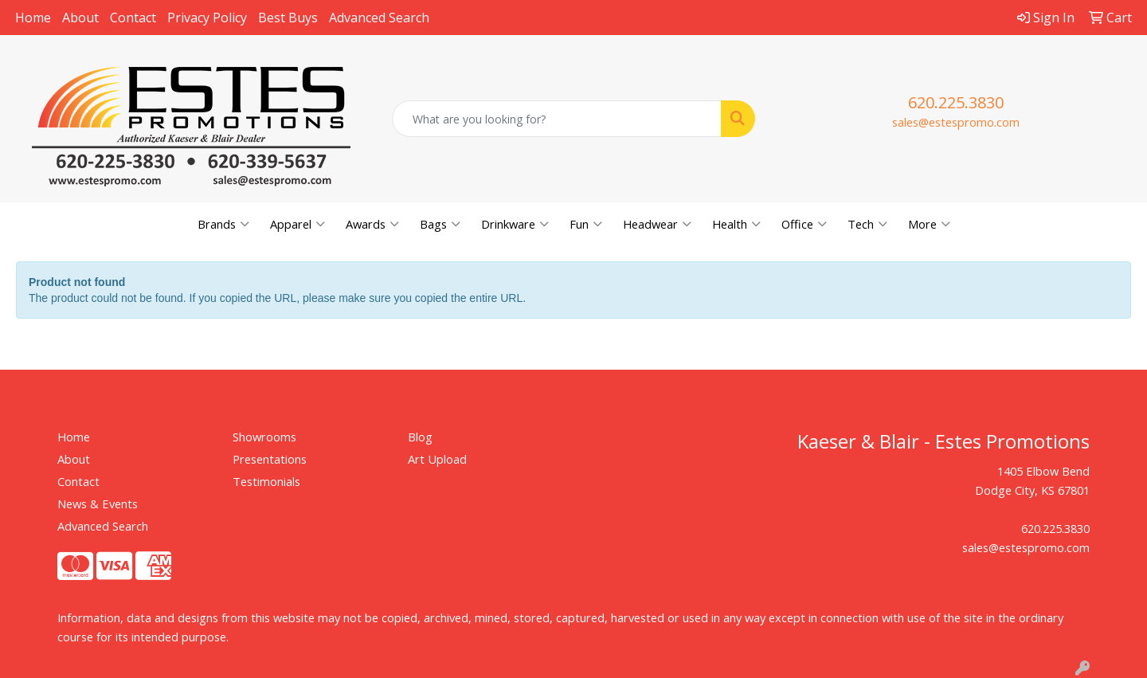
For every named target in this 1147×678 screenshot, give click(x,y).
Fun (586, 223)
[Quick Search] (557, 118)
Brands (223, 223)
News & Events (97, 503)
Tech (867, 223)
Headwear (657, 223)
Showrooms (264, 437)
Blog (420, 437)
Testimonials (266, 481)
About (80, 17)
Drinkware (515, 223)
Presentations (270, 459)
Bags (440, 223)
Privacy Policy (207, 17)
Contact (133, 17)
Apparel (297, 223)
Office (804, 223)
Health (736, 223)
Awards (372, 223)
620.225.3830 (956, 102)
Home (33, 17)
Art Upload (437, 459)
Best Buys (288, 17)
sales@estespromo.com (956, 122)
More (929, 223)
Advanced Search (379, 17)
